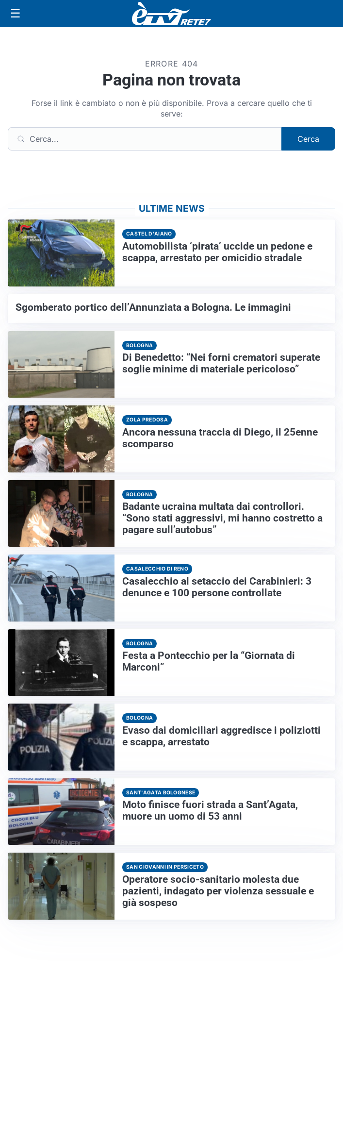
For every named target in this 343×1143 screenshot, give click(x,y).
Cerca (308, 139)
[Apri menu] (15, 13)
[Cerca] (145, 139)
